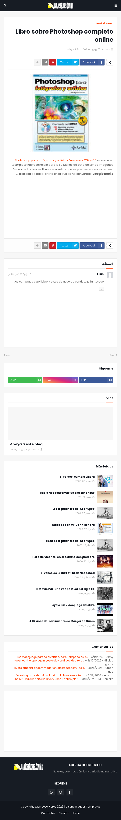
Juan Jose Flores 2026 (49, 806)
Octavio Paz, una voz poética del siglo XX (65, 589)
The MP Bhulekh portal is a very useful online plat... (46, 679)
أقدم (8, 355)
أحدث (112, 355)
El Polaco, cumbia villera (77, 477)
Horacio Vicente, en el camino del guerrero (63, 557)
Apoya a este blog (26, 444)
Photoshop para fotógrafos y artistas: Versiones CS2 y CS (55, 160)
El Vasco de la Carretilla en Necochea (68, 573)
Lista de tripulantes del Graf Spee (70, 541)
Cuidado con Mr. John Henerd (73, 525)
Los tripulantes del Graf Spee (73, 509)
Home (76, 813)
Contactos (48, 813)
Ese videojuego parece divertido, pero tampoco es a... (52, 657)
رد (101, 288)
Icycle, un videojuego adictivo (73, 605)
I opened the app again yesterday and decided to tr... (49, 660)
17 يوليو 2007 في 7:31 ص (19, 274)
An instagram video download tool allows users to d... (50, 675)
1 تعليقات (71, 49)
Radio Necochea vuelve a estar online (67, 493)
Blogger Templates (87, 806)
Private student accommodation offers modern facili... (49, 668)
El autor (64, 813)
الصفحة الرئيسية (104, 23)
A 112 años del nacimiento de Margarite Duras (62, 621)
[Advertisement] (60, 207)
